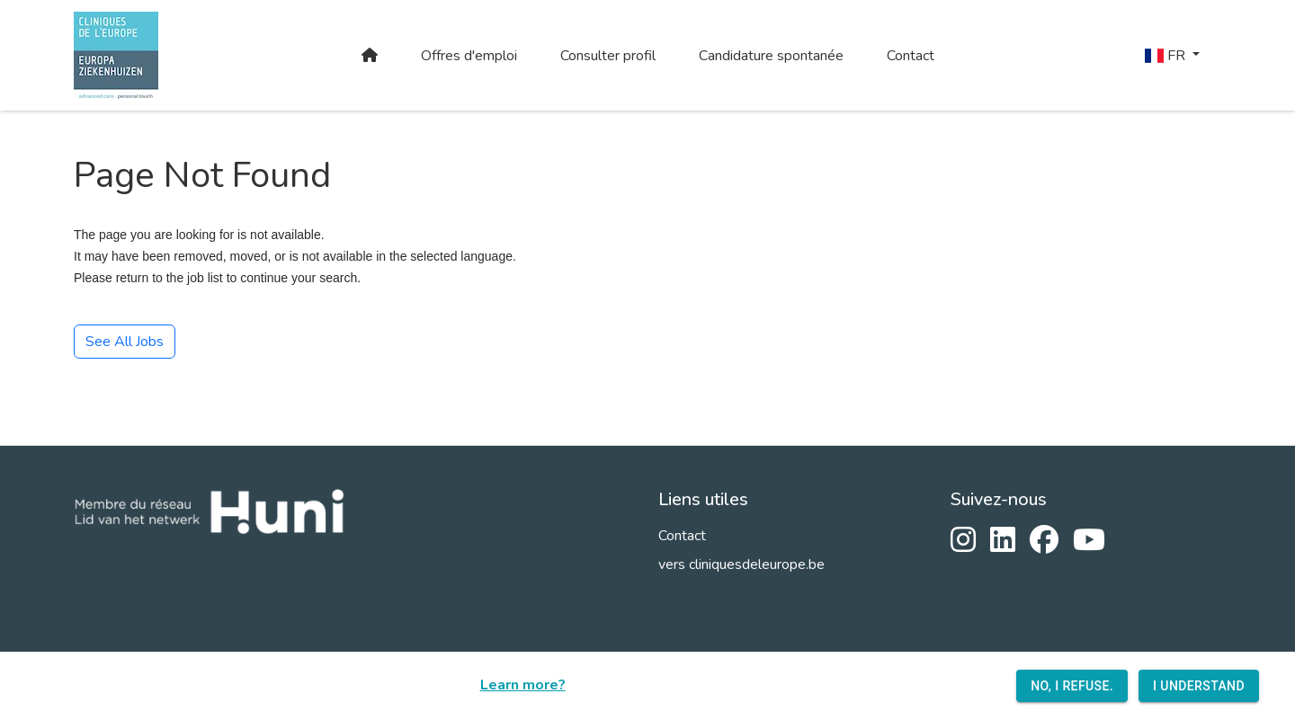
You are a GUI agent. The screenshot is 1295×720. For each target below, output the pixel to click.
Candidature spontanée (771, 56)
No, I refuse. (1072, 686)
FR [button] (1167, 56)
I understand (1199, 686)
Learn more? (523, 685)
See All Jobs (124, 341)
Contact (910, 56)
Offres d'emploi (469, 56)
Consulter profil (608, 56)
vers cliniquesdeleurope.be (741, 564)
